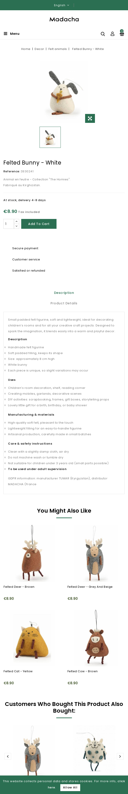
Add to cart (39, 224)
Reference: (11, 171)
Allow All (70, 787)
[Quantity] (8, 224)
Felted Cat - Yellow (18, 671)
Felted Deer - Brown (19, 587)
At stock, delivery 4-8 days (24, 200)
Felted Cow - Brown (82, 671)
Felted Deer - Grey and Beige (90, 587)
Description (64, 293)
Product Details (64, 303)
